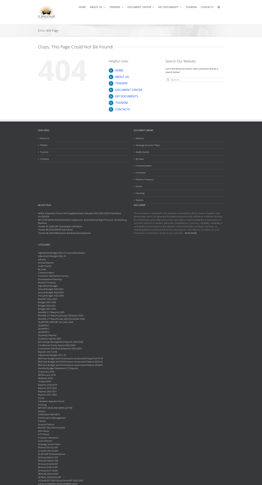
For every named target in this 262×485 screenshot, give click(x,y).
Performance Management (52, 417)
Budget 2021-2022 (47, 308)
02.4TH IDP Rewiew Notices (51, 454)
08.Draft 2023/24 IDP (48, 473)
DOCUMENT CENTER (128, 90)
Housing (140, 193)
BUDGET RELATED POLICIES (51, 427)
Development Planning (49, 279)
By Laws (42, 269)
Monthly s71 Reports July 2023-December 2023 (61, 318)
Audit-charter (142, 151)
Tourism (44, 151)
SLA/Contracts (45, 440)
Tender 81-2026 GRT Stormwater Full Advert (60, 226)
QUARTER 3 (43, 332)
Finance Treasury (145, 179)
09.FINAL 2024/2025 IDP (49, 477)
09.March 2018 (45, 378)
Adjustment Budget (48, 285)
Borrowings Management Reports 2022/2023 (60, 341)
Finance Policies (46, 424)
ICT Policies (43, 434)
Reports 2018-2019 (47, 384)
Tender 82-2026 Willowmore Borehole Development (64, 233)
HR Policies (43, 431)
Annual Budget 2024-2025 (51, 292)
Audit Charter (45, 266)
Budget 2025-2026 (47, 302)
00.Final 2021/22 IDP (48, 447)
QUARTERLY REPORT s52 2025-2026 (55, 322)
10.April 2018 (44, 381)
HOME (119, 70)
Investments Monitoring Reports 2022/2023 (60, 348)
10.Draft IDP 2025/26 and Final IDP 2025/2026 (60, 480)
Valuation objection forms (51, 401)
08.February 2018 (46, 374)
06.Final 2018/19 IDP (48, 467)
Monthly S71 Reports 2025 (51, 312)
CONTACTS (122, 109)
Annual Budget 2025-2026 (51, 295)
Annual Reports (46, 262)
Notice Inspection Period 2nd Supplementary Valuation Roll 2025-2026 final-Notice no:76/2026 (79, 215)
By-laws (140, 158)
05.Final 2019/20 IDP (48, 464)
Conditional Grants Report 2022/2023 (57, 345)
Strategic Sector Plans (49, 444)
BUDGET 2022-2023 (47, 299)
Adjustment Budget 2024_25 (52, 256)
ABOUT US (122, 77)
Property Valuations (48, 437)
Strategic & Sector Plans (148, 145)
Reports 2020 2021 (47, 391)
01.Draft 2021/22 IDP (48, 450)
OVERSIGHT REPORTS (49, 414)
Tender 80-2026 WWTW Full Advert (55, 229)
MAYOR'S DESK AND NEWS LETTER (55, 407)
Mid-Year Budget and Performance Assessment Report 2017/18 (70, 358)
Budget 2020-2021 (47, 305)
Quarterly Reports (47, 335)
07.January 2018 (46, 371)
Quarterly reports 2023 (49, 338)
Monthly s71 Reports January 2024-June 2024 (60, 315)
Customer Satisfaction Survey (53, 275)
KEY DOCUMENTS (126, 96)
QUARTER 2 (43, 328)
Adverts (140, 138)
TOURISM (121, 103)
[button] (219, 7)
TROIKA (44, 145)
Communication (144, 165)
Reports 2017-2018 (47, 351)
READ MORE (191, 233)
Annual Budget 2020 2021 (51, 289)
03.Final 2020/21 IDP (48, 457)
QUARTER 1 (43, 325)
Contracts (141, 172)
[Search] (167, 79)
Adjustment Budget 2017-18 (52, 355)
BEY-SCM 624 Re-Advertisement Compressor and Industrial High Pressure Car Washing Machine (82, 221)
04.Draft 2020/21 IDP (48, 460)
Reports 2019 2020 (47, 388)
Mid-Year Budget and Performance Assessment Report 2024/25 (70, 365)
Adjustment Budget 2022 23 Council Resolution (61, 252)
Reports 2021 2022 (47, 394)
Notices (139, 200)
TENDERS (121, 83)
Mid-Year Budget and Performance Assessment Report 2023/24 (70, 361)
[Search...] (194, 79)
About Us (44, 138)
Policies (42, 421)
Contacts (44, 158)
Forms (139, 186)
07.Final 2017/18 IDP (48, 470)
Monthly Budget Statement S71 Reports (58, 368)
